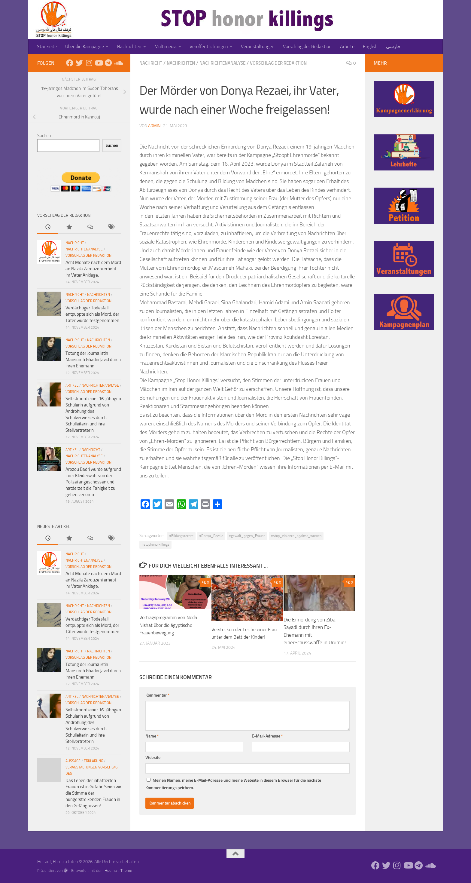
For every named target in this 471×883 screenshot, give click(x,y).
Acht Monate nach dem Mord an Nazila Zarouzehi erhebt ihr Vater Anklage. (93, 269)
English (370, 46)
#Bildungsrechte (181, 535)
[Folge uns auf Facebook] (69, 62)
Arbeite (347, 46)
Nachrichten (129, 46)
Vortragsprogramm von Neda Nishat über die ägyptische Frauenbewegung (170, 624)
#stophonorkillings (155, 544)
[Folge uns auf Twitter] (79, 62)
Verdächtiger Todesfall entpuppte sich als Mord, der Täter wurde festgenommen (92, 314)
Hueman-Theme (118, 870)
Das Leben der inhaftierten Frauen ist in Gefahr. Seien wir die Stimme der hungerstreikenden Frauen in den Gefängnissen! (93, 793)
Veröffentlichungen (209, 46)
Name (152, 737)
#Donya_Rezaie (211, 535)
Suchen (44, 135)
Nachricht (151, 63)
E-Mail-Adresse (267, 737)
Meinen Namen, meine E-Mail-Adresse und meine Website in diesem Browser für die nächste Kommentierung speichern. (233, 785)
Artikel (71, 385)
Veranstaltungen (258, 46)
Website (152, 759)
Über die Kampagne (84, 46)
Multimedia (165, 46)
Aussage (73, 761)
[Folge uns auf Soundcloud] (117, 62)
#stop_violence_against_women (296, 535)
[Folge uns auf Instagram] (89, 62)
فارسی (393, 46)
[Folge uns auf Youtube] (98, 62)
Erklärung (93, 761)
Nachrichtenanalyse (229, 63)
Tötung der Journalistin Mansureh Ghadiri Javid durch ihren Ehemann (93, 360)
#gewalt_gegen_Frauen (247, 535)
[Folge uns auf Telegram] (108, 62)
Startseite (47, 46)
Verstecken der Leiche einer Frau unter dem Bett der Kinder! (241, 636)
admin (154, 125)
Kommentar (157, 696)
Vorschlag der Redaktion (307, 46)
